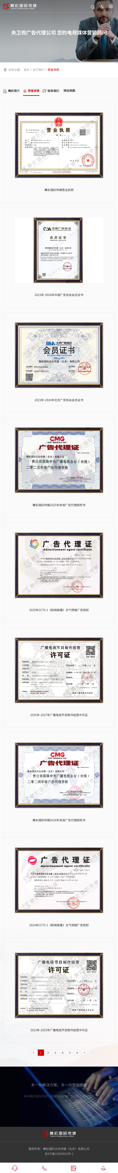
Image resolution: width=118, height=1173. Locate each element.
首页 (26, 70)
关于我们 (38, 70)
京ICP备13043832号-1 (59, 1154)
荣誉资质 (53, 70)
